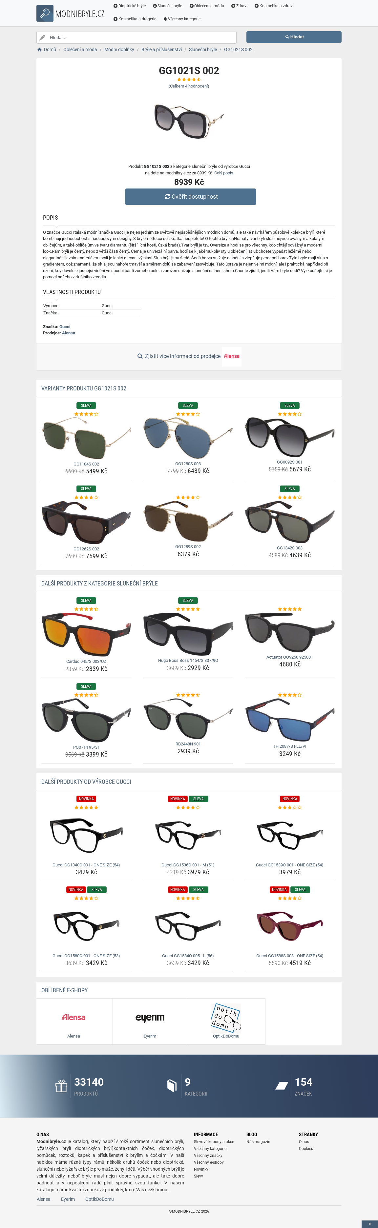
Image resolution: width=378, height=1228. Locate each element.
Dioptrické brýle (129, 6)
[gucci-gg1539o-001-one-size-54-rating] (290, 807)
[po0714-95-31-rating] (86, 695)
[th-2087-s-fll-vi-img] (290, 720)
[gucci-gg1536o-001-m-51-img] (188, 835)
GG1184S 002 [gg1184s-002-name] (86, 464)
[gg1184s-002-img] (86, 438)
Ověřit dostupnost (190, 196)
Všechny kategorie (182, 19)
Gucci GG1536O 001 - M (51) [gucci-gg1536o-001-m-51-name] (188, 864)
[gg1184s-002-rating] (86, 414)
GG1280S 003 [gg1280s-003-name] (188, 463)
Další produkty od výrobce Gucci (86, 781)
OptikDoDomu (99, 1199)
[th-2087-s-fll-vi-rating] (290, 695)
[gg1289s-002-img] (188, 521)
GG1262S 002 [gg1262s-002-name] (86, 548)
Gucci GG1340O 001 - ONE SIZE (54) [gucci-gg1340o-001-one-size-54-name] (86, 864)
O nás (304, 1141)
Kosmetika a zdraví (274, 6)
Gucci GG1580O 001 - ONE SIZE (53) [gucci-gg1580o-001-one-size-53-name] (86, 955)
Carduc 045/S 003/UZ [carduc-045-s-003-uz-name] (86, 661)
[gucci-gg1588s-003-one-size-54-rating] (290, 898)
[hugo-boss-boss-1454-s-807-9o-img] (188, 634)
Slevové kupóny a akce (214, 1141)
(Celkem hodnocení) (189, 86)
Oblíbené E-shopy (64, 990)
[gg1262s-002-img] (86, 522)
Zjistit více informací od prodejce (189, 356)
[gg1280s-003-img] (188, 438)
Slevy (198, 1176)
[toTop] (370, 1224)
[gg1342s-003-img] (290, 522)
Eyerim (68, 1199)
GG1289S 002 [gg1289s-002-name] (188, 546)
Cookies (306, 1148)
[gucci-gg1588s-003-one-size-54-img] (290, 926)
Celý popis (223, 172)
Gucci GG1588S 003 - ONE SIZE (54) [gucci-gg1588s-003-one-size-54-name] (290, 955)
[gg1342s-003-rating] (290, 497)
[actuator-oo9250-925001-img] (290, 632)
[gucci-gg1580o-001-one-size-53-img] (86, 926)
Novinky (201, 1169)
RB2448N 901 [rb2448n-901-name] (188, 744)
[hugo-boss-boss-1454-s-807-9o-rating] (188, 609)
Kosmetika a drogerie (134, 19)
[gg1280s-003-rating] (188, 414)
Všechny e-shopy (209, 1162)
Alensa (68, 332)
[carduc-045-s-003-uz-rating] (86, 609)
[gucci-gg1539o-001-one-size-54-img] (290, 835)
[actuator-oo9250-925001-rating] (290, 609)
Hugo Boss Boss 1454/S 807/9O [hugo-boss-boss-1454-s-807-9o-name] (188, 660)
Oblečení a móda (206, 6)
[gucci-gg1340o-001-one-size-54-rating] (86, 807)
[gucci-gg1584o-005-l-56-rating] (188, 898)
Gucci (64, 326)
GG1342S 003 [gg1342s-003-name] (290, 547)
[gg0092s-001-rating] (290, 414)
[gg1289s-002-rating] (188, 497)
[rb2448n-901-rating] (188, 695)
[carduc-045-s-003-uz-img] (86, 635)
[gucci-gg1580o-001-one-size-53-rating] (86, 898)
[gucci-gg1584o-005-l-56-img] (188, 926)
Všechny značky (208, 1155)
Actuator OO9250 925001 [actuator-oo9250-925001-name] (289, 657)
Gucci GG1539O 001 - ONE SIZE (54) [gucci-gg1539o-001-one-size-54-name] (290, 864)
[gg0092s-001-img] (290, 437)
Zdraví (239, 6)
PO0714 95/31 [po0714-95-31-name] (86, 747)
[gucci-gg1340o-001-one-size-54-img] (86, 835)
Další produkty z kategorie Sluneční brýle (99, 583)
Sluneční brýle (167, 6)
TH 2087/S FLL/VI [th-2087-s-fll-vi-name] (289, 746)
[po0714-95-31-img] (86, 720)
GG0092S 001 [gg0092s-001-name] (290, 462)
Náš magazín (258, 1141)
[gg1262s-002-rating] (86, 497)
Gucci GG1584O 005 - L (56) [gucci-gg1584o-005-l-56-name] (188, 955)
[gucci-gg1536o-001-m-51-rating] (188, 807)
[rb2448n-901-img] (188, 718)
